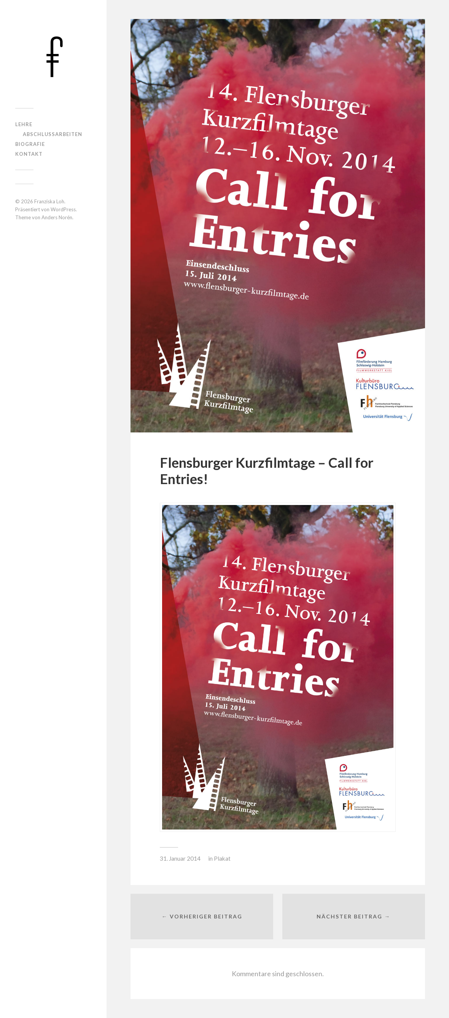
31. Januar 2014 (180, 858)
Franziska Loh (49, 201)
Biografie (30, 144)
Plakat (222, 858)
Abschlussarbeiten (52, 134)
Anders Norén (56, 217)
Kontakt (29, 154)
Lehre (23, 124)
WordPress (63, 209)
